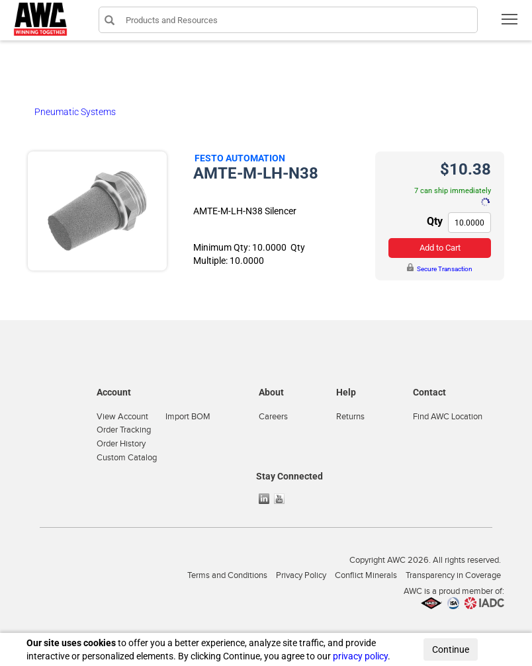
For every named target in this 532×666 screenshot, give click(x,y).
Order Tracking (124, 430)
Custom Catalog (127, 457)
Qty (435, 221)
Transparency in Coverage (453, 575)
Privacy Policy (301, 575)
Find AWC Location (447, 416)
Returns (350, 416)
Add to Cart (440, 248)
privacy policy (360, 656)
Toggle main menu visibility (510, 23)
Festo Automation (240, 158)
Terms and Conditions (227, 575)
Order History (121, 443)
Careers (273, 416)
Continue (450, 649)
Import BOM (187, 416)
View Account (122, 416)
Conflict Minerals (366, 575)
